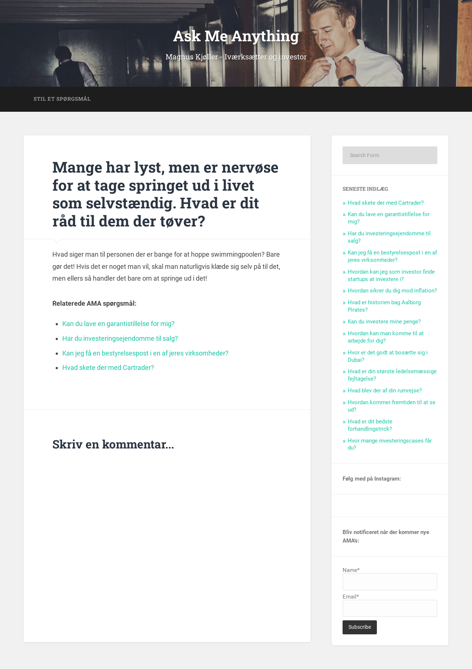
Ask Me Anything (236, 35)
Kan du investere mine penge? (384, 321)
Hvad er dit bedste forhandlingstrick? (370, 425)
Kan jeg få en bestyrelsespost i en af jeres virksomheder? (392, 256)
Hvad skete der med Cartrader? (386, 203)
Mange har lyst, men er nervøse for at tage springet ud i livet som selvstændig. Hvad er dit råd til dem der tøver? (165, 193)
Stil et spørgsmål (62, 99)
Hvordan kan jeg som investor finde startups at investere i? (391, 275)
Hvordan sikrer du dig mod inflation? (392, 290)
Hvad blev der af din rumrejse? (385, 390)
